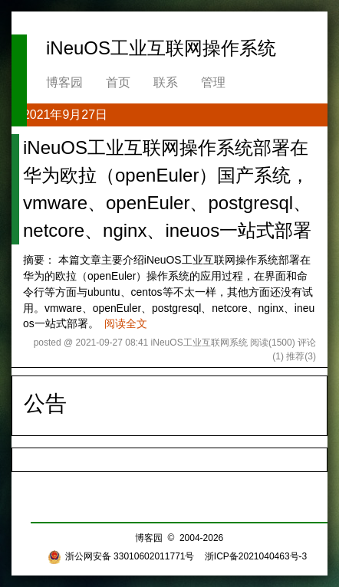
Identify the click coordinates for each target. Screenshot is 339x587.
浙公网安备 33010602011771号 (121, 556)
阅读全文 (125, 323)
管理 (213, 82)
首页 (118, 82)
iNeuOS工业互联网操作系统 (161, 48)
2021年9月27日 (65, 114)
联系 (165, 82)
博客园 (64, 82)
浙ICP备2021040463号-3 (256, 556)
